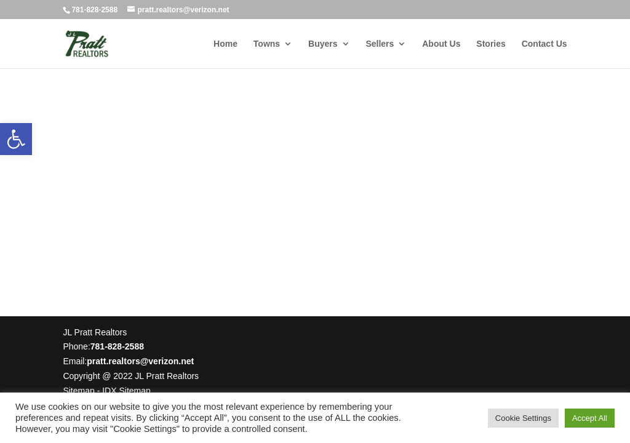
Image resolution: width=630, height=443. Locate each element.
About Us (441, 44)
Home (225, 44)
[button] (16, 139)
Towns (266, 44)
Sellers (379, 44)
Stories (490, 44)
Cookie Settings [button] (523, 418)
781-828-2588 (94, 10)
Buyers (322, 44)
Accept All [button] (589, 418)
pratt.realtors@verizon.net (140, 361)
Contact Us (544, 44)
